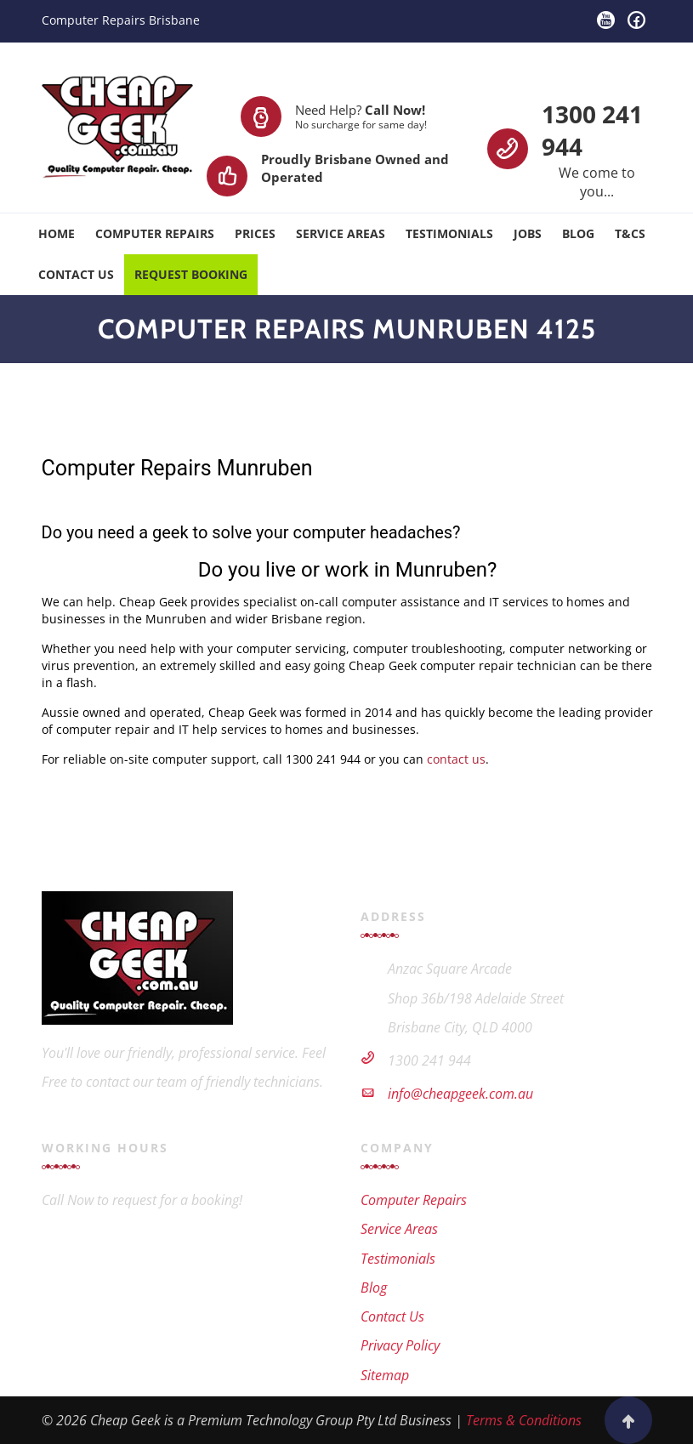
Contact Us (76, 274)
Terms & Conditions (524, 1420)
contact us (456, 759)
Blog (578, 233)
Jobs (528, 233)
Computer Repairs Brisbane (121, 20)
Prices (255, 233)
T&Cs (630, 233)
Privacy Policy (400, 1345)
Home (56, 233)
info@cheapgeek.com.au (460, 1093)
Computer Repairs (154, 233)
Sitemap (385, 1375)
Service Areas (340, 233)
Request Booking (190, 274)
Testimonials (449, 233)
